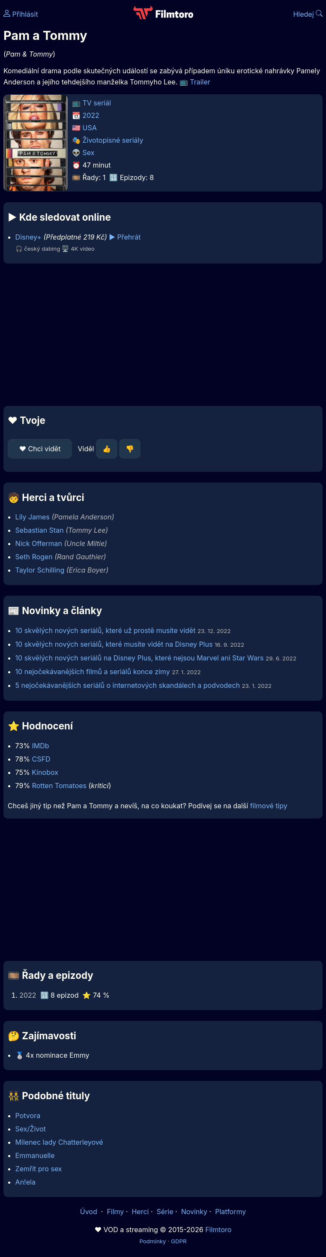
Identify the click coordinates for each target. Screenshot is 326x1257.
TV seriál (97, 103)
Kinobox (45, 772)
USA (90, 127)
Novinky (194, 1211)
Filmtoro (218, 1229)
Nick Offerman (38, 543)
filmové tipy (268, 805)
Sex (89, 152)
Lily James (32, 517)
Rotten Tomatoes (59, 785)
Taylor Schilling (40, 570)
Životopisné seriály (113, 140)
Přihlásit (20, 14)
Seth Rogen (34, 556)
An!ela (25, 1182)
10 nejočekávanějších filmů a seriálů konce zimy (92, 671)
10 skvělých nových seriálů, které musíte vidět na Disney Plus (114, 644)
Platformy (230, 1211)
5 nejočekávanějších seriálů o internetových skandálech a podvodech (127, 685)
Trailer (200, 82)
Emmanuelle (35, 1155)
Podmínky (152, 1241)
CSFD (41, 759)
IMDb (40, 745)
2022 (91, 115)
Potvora (28, 1115)
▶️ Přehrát (125, 237)
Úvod (89, 1211)
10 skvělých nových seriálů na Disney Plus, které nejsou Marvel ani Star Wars (139, 658)
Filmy (115, 1211)
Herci (140, 1211)
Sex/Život (30, 1129)
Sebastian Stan (39, 530)
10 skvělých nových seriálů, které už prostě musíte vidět (105, 630)
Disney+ (28, 237)
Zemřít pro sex (38, 1168)
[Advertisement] (163, 335)
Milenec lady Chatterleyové (59, 1142)
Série (165, 1211)
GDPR (179, 1241)
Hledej (308, 14)
